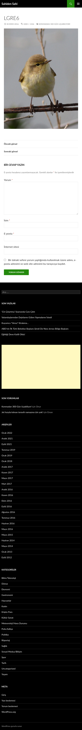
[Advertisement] (41, 367)
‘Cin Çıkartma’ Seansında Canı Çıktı (18, 311)
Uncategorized (8, 668)
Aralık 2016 (7, 489)
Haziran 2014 (8, 540)
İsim (7, 220)
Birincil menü (78, 4)
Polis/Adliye (7, 629)
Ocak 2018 (7, 461)
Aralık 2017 (7, 466)
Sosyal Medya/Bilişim (12, 651)
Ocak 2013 (7, 551)
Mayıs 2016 (7, 529)
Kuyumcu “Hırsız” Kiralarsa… (15, 323)
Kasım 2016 (7, 495)
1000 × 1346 (28, 24)
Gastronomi (7, 595)
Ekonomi (6, 589)
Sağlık (4, 646)
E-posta (9, 233)
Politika (5, 634)
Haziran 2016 (8, 523)
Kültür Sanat (7, 617)
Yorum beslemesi (10, 706)
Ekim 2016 (7, 500)
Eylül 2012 (7, 557)
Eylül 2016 (7, 506)
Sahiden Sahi (10, 4)
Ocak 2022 (7, 432)
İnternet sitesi (11, 246)
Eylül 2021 (7, 444)
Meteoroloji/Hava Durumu (14, 623)
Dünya (5, 583)
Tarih (4, 663)
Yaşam (5, 674)
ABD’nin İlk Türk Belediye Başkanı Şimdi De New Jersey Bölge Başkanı (35, 328)
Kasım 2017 (7, 472)
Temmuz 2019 (8, 449)
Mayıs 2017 (7, 478)
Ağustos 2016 (8, 512)
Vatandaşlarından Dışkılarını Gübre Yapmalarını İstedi (27, 317)
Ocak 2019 (7, 455)
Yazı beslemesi (8, 700)
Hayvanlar (6, 600)
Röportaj (6, 640)
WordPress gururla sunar (12, 726)
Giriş (4, 695)
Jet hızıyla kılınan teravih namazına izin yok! (22, 412)
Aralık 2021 (7, 438)
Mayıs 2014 (7, 546)
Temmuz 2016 (8, 517)
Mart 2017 (7, 483)
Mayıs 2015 (7, 534)
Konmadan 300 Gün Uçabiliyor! (54, 24)
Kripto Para (7, 612)
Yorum (8, 179)
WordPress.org (9, 711)
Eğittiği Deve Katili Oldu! (13, 334)
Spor (4, 657)
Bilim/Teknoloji (9, 578)
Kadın (4, 606)
